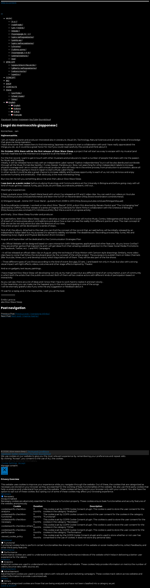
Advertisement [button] (8, 569)
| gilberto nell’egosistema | (24, 68)
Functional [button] (6, 540)
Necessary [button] (6, 494)
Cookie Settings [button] (9, 463)
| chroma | (16, 46)
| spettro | (16, 74)
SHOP (8, 83)
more (8, 89)
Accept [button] (21, 463)
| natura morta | (18, 71)
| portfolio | (16, 93)
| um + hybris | (18, 27)
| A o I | (14, 21)
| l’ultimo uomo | (18, 49)
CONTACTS (11, 86)
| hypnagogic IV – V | (21, 34)
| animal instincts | (19, 55)
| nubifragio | (17, 24)
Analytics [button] (5, 559)
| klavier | (15, 30)
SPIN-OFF (10, 62)
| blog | (14, 99)
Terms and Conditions (38, 451)
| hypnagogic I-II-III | (20, 52)
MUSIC (9, 18)
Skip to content (8, 2)
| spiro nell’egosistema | (22, 37)
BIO (7, 80)
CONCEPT (11, 77)
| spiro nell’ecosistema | (22, 43)
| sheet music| (18, 96)
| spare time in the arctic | (23, 65)
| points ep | (16, 40)
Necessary (9, 496)
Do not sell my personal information (19, 461)
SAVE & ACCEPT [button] (9, 586)
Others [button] (4, 578)
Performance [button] (7, 550)
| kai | (13, 58)
